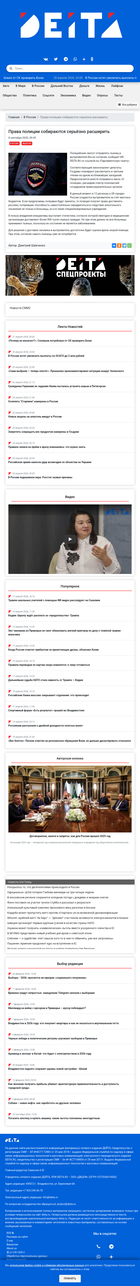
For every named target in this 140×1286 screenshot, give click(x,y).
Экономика (68, 95)
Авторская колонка (70, 758)
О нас (10, 1240)
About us (12, 1248)
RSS (10, 1232)
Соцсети (48, 95)
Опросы (102, 95)
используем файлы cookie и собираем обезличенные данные (47, 1265)
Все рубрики (127, 104)
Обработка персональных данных (27, 1256)
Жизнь (100, 86)
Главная (14, 117)
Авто (6, 86)
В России (38, 86)
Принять (70, 1278)
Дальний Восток (62, 86)
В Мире (21, 86)
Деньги (84, 86)
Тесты (118, 95)
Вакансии (12, 1244)
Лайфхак (117, 86)
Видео (86, 95)
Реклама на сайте (17, 1236)
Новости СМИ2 (20, 308)
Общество (10, 95)
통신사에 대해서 (16, 1252)
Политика (29, 95)
